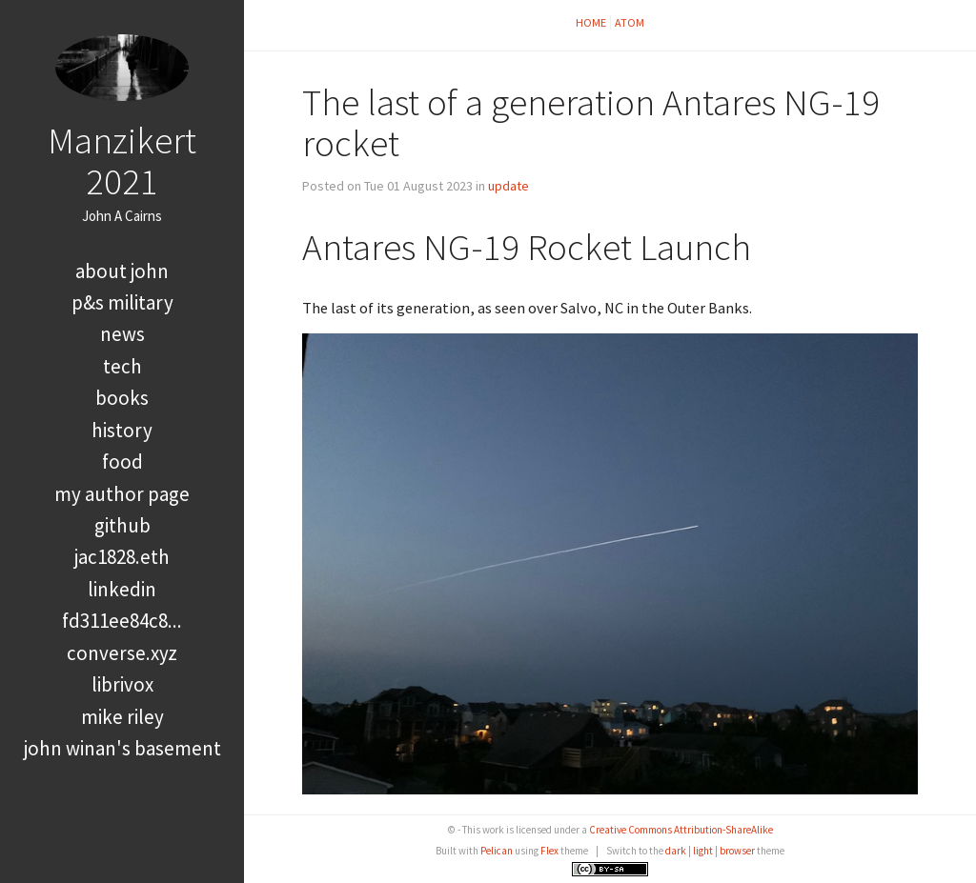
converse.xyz (122, 653)
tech (122, 366)
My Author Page (122, 494)
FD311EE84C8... (122, 620)
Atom (629, 22)
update (508, 185)
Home (591, 22)
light (703, 850)
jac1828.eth (122, 557)
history (122, 430)
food (122, 461)
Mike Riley (122, 717)
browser (737, 850)
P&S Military (122, 302)
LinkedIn (122, 589)
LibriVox (122, 684)
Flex (549, 850)
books (122, 398)
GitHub (122, 525)
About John (122, 271)
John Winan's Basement (122, 748)
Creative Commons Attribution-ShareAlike (681, 829)
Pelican (496, 850)
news (122, 334)
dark (675, 850)
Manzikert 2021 (122, 160)
